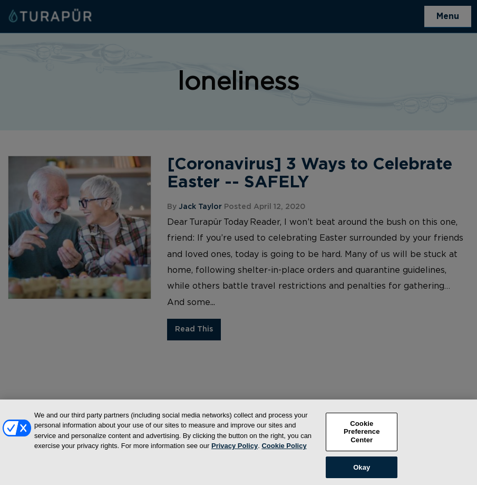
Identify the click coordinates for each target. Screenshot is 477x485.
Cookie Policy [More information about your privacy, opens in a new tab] (283, 449)
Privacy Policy (234, 449)
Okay (361, 470)
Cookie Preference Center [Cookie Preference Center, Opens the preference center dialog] (362, 434)
